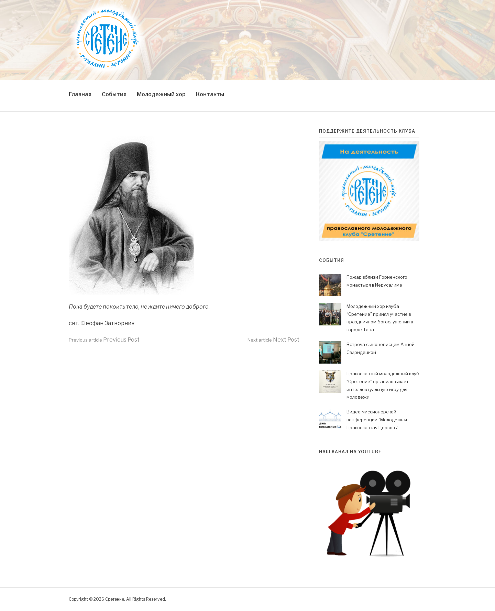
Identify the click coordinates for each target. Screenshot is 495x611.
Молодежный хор (161, 94)
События (114, 94)
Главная (80, 94)
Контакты (210, 94)
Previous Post (104, 339)
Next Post (273, 339)
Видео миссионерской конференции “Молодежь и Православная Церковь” (376, 419)
